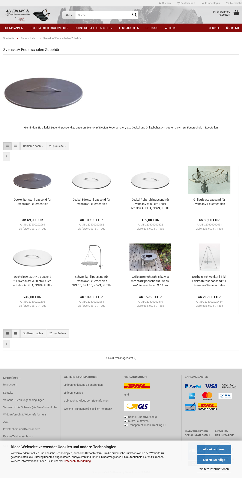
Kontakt (8, 392)
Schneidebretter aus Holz (94, 28)
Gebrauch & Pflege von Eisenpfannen (86, 400)
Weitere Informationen (214, 469)
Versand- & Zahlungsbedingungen (23, 400)
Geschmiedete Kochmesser (49, 28)
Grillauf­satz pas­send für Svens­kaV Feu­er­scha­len (209, 202)
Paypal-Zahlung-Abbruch (18, 436)
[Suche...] (68, 15)
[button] (186, 3)
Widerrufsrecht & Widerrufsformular (25, 414)
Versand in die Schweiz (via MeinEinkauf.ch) (30, 407)
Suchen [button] (165, 3)
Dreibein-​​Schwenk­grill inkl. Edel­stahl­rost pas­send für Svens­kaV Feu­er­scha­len (209, 281)
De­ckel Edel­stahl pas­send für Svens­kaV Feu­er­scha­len (91, 202)
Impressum (10, 384)
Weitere (170, 28)
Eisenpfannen (13, 28)
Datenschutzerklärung (77, 461)
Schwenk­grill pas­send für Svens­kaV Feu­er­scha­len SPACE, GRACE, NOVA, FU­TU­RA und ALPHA (91, 281)
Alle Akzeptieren (214, 449)
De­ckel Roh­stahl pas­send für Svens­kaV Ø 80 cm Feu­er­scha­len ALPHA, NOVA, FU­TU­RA (150, 204)
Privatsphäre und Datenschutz (21, 429)
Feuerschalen (129, 28)
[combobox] (33, 146)
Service (214, 28)
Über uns (232, 28)
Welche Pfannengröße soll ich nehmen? (88, 408)
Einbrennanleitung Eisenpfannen (83, 384)
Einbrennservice (73, 392)
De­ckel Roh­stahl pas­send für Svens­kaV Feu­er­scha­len (32, 202)
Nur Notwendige (214, 460)
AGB (6, 421)
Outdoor (152, 28)
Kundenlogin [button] (210, 3)
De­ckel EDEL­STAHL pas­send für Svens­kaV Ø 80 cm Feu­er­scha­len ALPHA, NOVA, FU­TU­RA (32, 281)
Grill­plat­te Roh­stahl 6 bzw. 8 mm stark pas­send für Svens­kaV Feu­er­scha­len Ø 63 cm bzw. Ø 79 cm (150, 281)
